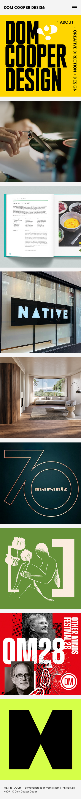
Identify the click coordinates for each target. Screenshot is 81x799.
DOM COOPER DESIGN (25, 7)
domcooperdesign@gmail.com (42, 787)
